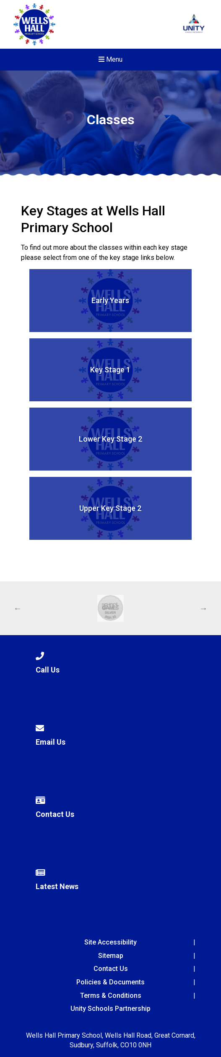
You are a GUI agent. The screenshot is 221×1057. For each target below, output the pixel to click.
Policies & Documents (110, 982)
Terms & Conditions (110, 995)
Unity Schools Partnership (110, 1009)
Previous (17, 608)
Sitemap (110, 956)
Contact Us (111, 969)
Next (203, 608)
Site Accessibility (110, 942)
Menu (110, 59)
